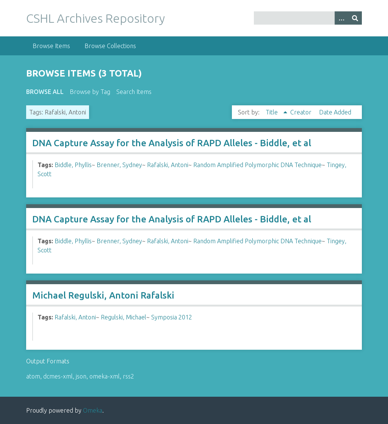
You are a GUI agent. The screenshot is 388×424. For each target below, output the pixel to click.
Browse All (45, 91)
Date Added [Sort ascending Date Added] (335, 112)
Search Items (134, 91)
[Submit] (355, 18)
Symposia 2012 (171, 317)
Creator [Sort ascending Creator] (301, 112)
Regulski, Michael (123, 317)
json (81, 376)
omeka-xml (104, 376)
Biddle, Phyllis (73, 164)
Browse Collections (110, 45)
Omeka (92, 410)
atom (33, 376)
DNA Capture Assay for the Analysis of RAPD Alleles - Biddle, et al (171, 143)
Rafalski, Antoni (167, 164)
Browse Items (51, 45)
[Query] (308, 18)
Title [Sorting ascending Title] (272, 112)
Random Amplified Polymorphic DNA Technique (257, 164)
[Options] (341, 18)
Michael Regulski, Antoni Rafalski (103, 295)
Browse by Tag (90, 91)
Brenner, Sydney (119, 164)
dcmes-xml (58, 376)
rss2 (128, 376)
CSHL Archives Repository (95, 18)
